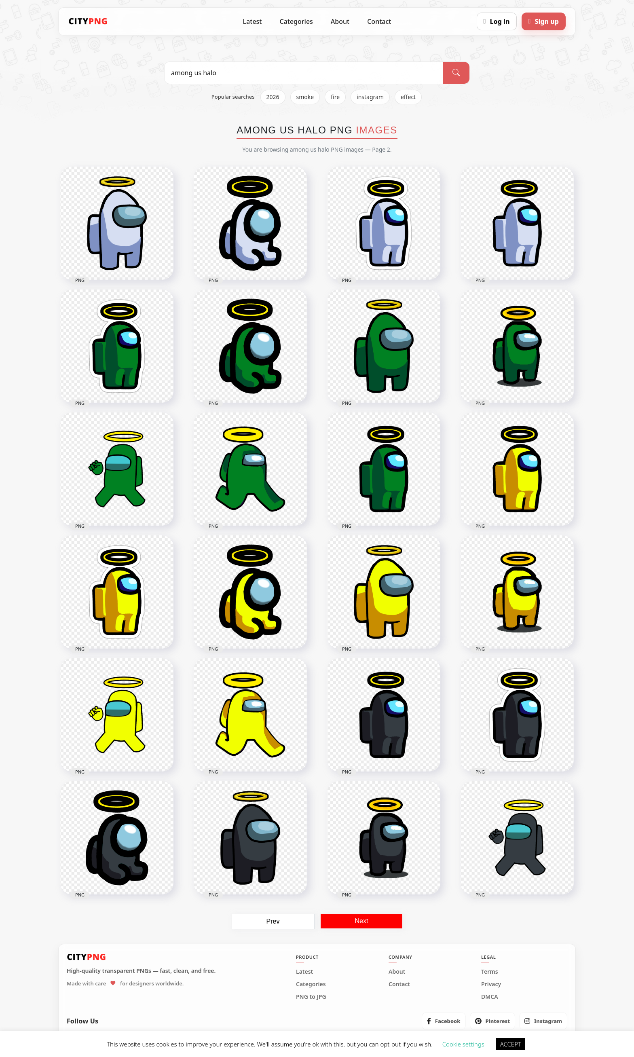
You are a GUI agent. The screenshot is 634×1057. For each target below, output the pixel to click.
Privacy (491, 984)
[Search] (456, 73)
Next (361, 920)
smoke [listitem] (305, 97)
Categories (296, 21)
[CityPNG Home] (88, 21)
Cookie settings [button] (463, 1044)
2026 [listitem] (272, 97)
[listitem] (444, 1021)
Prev (273, 921)
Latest (252, 21)
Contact (379, 21)
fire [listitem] (335, 97)
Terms (489, 971)
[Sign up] (544, 21)
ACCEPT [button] (510, 1044)
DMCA (489, 996)
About (340, 21)
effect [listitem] (408, 97)
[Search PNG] (304, 73)
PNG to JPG (311, 996)
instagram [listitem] (370, 97)
